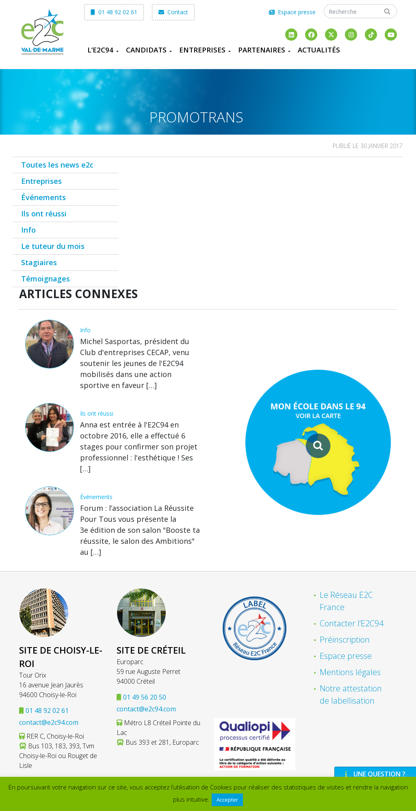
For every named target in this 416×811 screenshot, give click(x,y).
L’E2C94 (100, 50)
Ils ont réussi (44, 213)
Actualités (319, 50)
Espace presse (292, 12)
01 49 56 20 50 (144, 697)
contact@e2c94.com (48, 722)
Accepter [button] (227, 799)
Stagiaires (39, 262)
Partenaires (261, 50)
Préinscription (345, 639)
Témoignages (45, 278)
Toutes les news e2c (57, 165)
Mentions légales (350, 672)
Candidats (146, 50)
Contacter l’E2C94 (352, 623)
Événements (43, 197)
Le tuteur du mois (52, 246)
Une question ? (374, 774)
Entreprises (202, 50)
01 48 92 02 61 (114, 12)
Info (28, 230)
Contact (173, 12)
